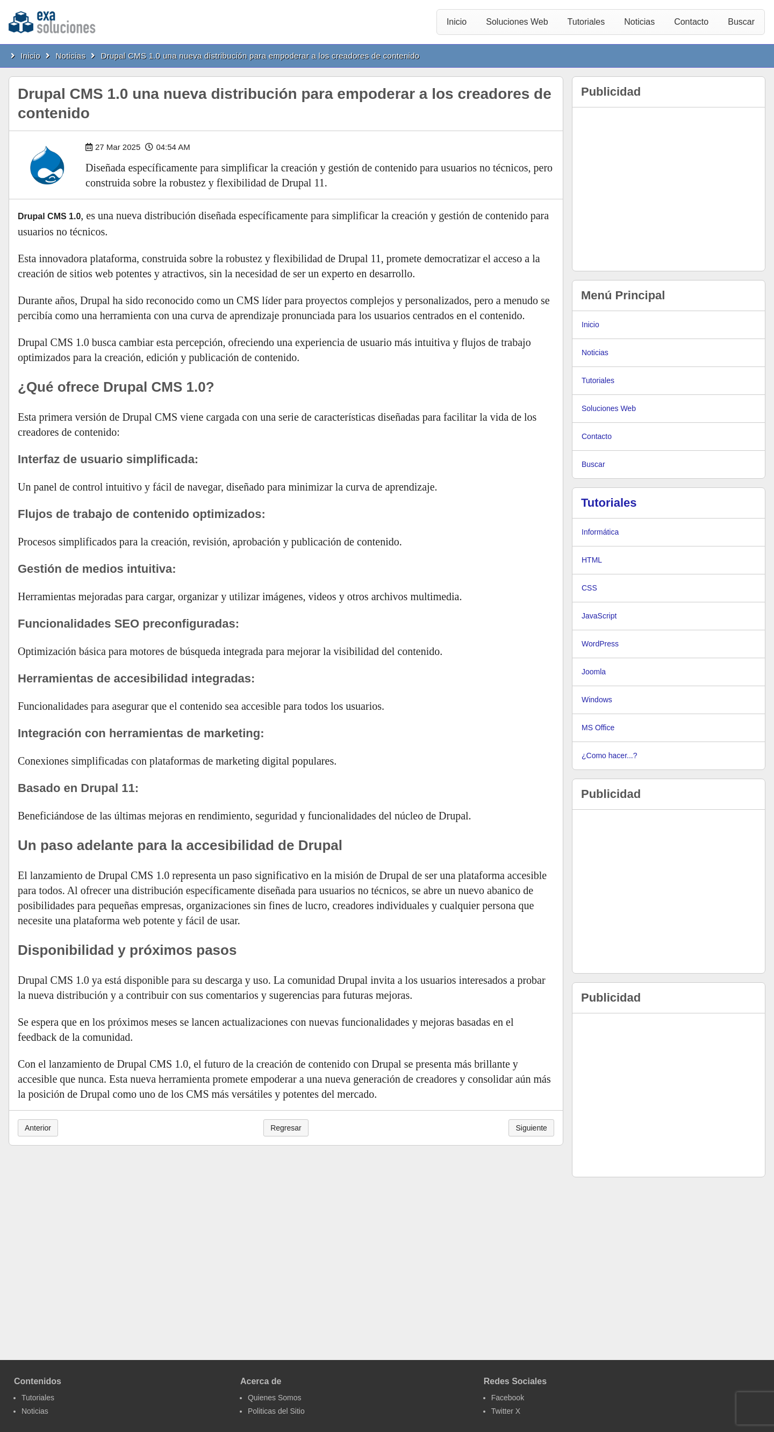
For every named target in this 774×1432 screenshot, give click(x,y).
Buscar (741, 21)
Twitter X (505, 1411)
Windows (597, 699)
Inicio (457, 21)
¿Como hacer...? (609, 755)
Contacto (691, 21)
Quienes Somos (275, 1397)
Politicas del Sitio (276, 1411)
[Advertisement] (668, 189)
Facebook (507, 1397)
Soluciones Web (517, 21)
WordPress (600, 643)
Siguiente (531, 1128)
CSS (589, 588)
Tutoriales (586, 21)
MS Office (598, 727)
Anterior (38, 1128)
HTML (592, 560)
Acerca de (261, 1381)
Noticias (639, 21)
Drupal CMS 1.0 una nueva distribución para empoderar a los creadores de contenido (260, 55)
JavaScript (599, 615)
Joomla (594, 671)
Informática (600, 532)
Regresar (286, 1128)
